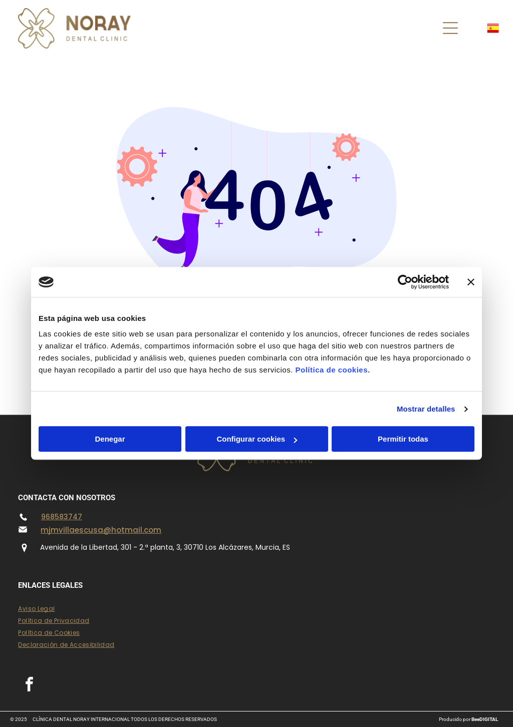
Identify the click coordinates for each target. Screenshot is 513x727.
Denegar (110, 439)
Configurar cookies (256, 439)
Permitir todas (403, 439)
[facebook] (29, 685)
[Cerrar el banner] (470, 281)
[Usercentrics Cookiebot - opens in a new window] (405, 281)
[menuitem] (256, 609)
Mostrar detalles (426, 409)
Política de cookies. (332, 370)
